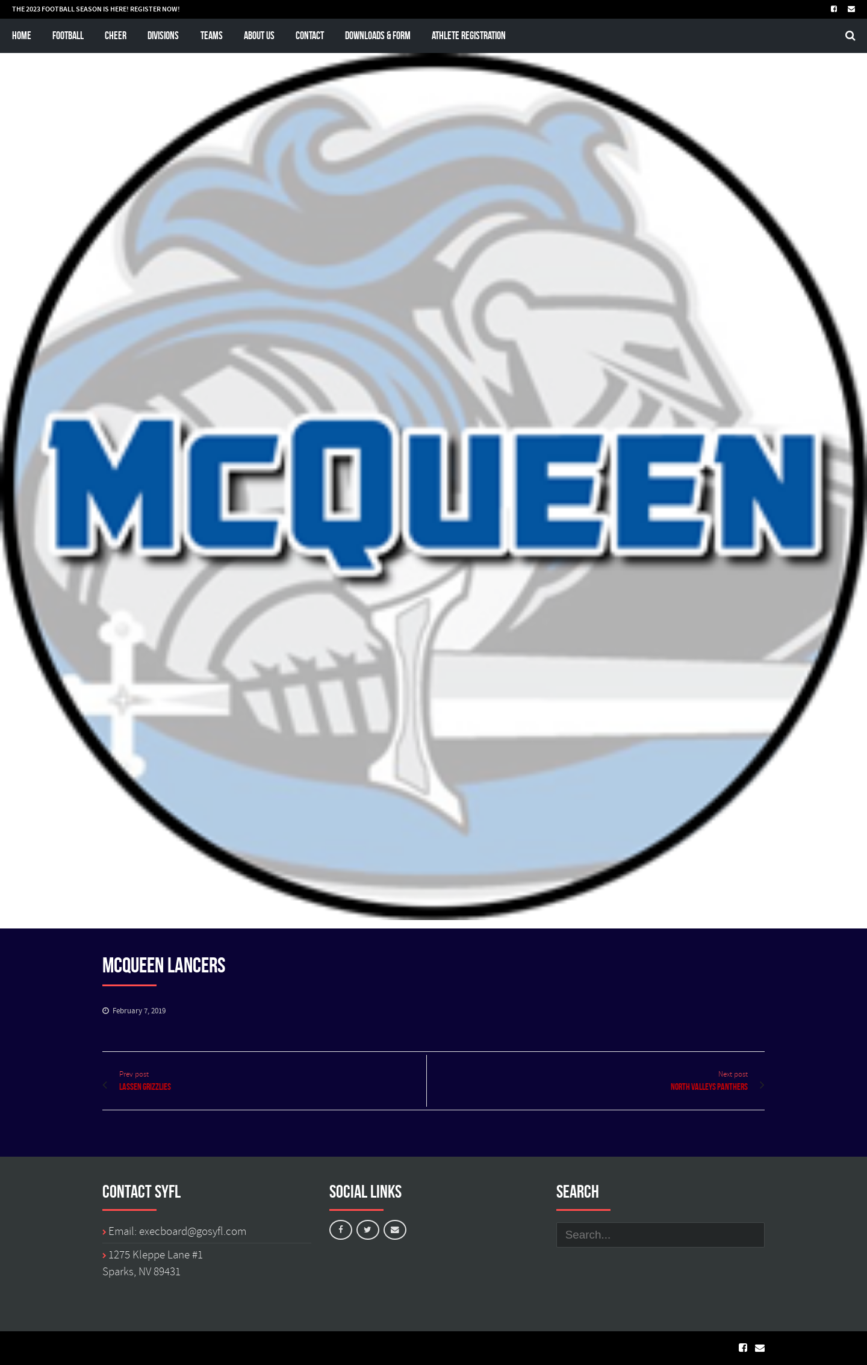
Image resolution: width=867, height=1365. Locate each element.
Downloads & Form (378, 35)
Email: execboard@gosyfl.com (177, 1231)
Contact (310, 35)
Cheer (115, 35)
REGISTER (145, 9)
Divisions (163, 35)
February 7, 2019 (139, 1011)
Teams (211, 35)
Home (21, 35)
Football (68, 35)
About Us (259, 35)
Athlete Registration (469, 35)
